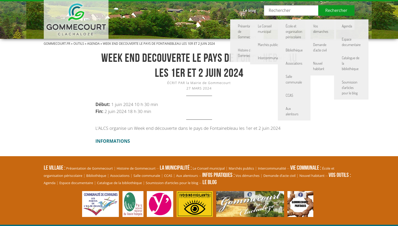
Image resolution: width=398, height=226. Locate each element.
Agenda (93, 43)
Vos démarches (248, 175)
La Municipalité (211, 24)
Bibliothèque (96, 175)
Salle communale (146, 175)
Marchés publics (241, 168)
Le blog (249, 10)
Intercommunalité (272, 168)
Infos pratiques (296, 24)
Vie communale (254, 24)
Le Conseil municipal (209, 168)
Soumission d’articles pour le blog (172, 182)
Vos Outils (335, 24)
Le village (173, 24)
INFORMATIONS (113, 141)
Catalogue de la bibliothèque (119, 182)
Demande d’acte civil (279, 175)
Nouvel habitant (311, 175)
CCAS (168, 175)
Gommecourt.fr (57, 43)
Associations (119, 175)
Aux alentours (187, 175)
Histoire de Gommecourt (136, 168)
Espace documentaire (76, 182)
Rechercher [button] (336, 10)
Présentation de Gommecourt (89, 168)
